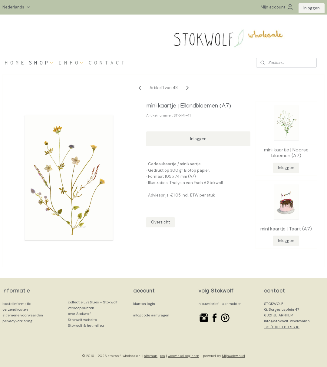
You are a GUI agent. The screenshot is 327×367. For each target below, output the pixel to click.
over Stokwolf (79, 313)
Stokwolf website (82, 319)
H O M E (14, 62)
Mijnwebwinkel (233, 356)
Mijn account (277, 7)
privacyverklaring (17, 321)
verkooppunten (81, 308)
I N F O (71, 62)
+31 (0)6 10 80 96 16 (281, 327)
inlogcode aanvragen (151, 315)
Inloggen (311, 8)
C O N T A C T (106, 62)
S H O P (41, 62)
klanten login (144, 303)
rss (162, 356)
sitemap (150, 356)
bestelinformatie (16, 303)
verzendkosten (15, 309)
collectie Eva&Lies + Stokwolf (92, 302)
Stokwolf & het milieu (86, 325)
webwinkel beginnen (183, 356)
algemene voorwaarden (22, 315)
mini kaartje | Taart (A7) (286, 229)
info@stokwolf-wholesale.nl (287, 321)
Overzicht (160, 222)
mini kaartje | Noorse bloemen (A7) (286, 152)
